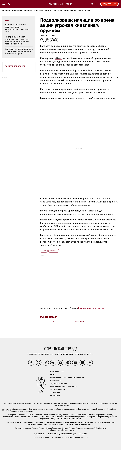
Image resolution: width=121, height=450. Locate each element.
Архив (87, 10)
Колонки (28, 10)
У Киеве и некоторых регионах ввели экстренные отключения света (17, 28)
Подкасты (57, 10)
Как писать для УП (57, 389)
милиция (53, 251)
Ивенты (48, 10)
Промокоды (55, 395)
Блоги (80, 10)
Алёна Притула (100, 428)
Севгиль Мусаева (68, 428)
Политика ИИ (55, 381)
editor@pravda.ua (67, 430)
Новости (6, 10)
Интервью (38, 10)
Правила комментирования (91, 308)
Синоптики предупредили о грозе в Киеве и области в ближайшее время (19, 51)
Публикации (17, 10)
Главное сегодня (48, 317)
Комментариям (81, 198)
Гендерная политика (58, 383)
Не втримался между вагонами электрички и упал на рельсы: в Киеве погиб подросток (17, 40)
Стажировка (55, 392)
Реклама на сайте (57, 372)
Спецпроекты (70, 10)
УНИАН (58, 58)
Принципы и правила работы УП (63, 386)
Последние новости (15, 66)
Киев (44, 251)
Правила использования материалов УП (67, 378)
